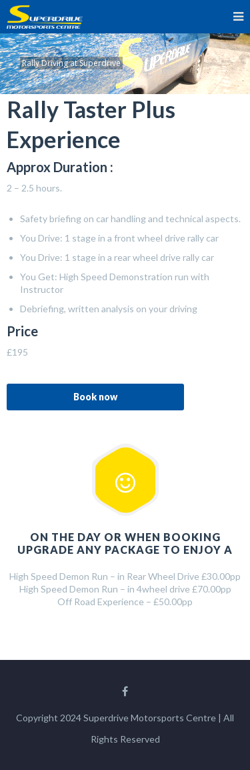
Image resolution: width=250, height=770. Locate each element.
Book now (95, 396)
